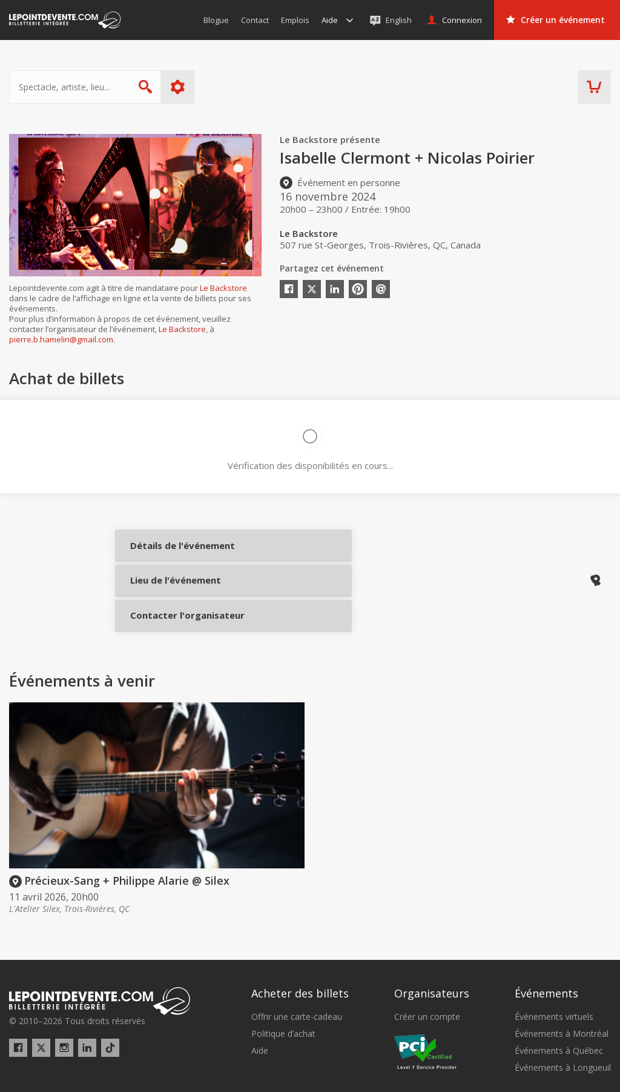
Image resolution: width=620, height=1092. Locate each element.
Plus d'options (177, 87)
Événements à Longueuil (563, 1021)
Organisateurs (431, 946)
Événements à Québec (559, 1003)
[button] (439, 1074)
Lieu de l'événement (171, 595)
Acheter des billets (300, 946)
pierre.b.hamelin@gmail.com (61, 339)
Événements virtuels (554, 969)
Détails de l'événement (171, 554)
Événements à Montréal (561, 986)
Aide (259, 1003)
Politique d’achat (283, 986)
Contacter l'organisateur (171, 635)
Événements (546, 946)
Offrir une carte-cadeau (296, 969)
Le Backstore (223, 287)
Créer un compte (427, 969)
